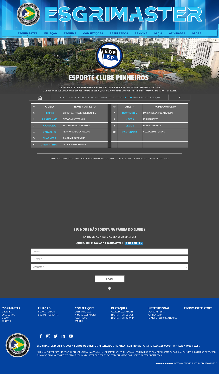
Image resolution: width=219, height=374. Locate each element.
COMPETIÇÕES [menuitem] (93, 33)
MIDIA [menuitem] (158, 33)
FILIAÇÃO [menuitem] (50, 33)
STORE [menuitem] (196, 33)
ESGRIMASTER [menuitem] (27, 33)
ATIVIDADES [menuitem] (177, 33)
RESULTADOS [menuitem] (119, 33)
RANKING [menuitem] (141, 33)
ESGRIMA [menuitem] (70, 33)
